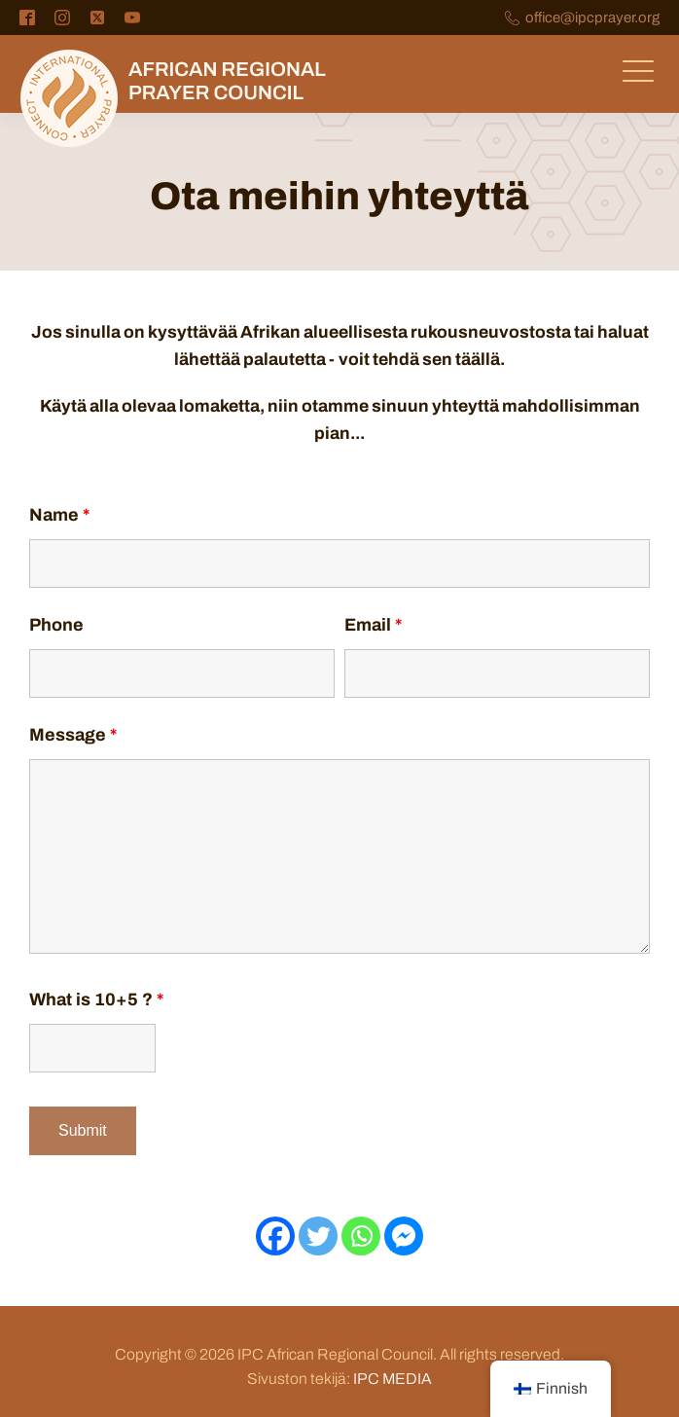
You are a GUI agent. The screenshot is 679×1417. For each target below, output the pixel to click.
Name (59, 515)
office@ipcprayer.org (592, 18)
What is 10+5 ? (96, 999)
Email (373, 625)
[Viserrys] (318, 1236)
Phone (56, 625)
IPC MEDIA (392, 1378)
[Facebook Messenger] (403, 1236)
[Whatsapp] (360, 1236)
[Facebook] (275, 1236)
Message (73, 735)
